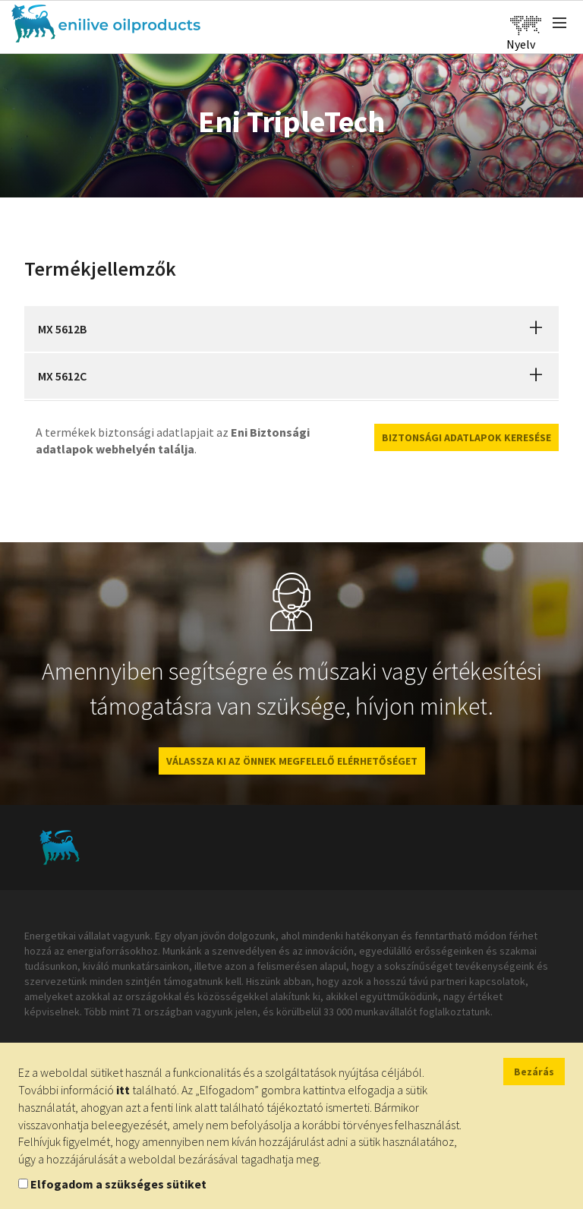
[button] (536, 329)
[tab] (291, 329)
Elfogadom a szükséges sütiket (118, 1184)
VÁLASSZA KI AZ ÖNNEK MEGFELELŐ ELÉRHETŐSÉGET (292, 761)
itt (123, 1089)
